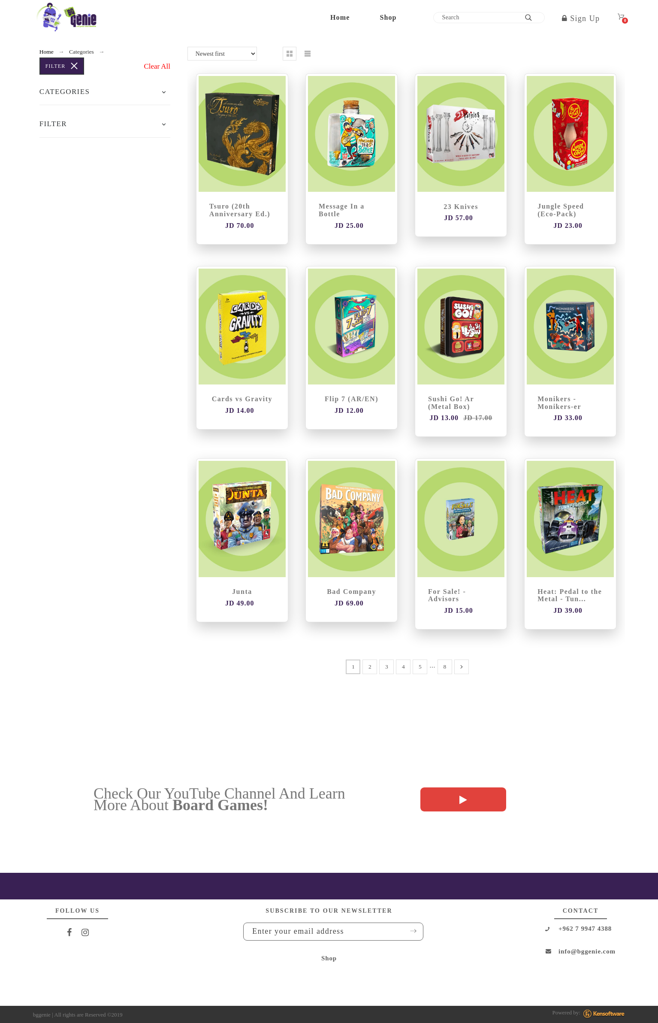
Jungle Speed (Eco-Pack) (560, 210)
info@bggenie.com (587, 951)
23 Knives (461, 206)
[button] (163, 92)
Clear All (157, 66)
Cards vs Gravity (242, 399)
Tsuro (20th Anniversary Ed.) (239, 210)
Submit (410, 931)
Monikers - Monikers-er (559, 402)
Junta (242, 591)
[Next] (461, 667)
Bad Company (351, 591)
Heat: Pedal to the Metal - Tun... (569, 595)
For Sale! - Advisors (447, 595)
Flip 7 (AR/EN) (351, 399)
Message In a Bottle (342, 210)
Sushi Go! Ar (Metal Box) (451, 402)
